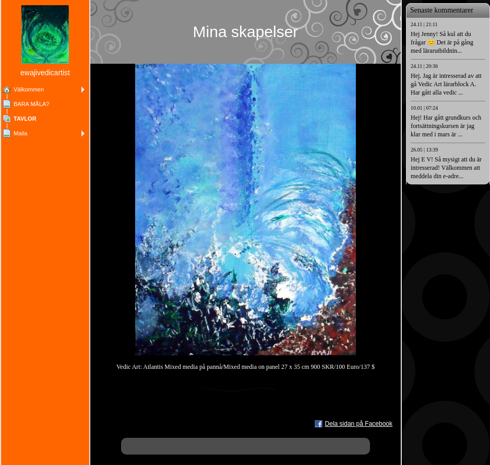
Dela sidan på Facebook (358, 423)
